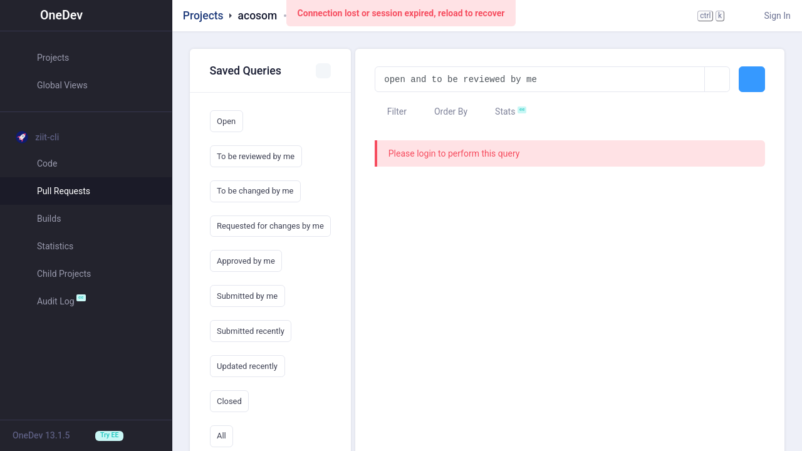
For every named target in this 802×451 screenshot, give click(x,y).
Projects (203, 15)
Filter (391, 111)
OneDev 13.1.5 (41, 435)
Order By (445, 111)
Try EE (109, 435)
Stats (499, 111)
